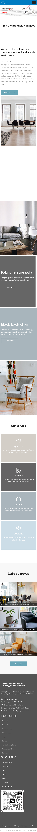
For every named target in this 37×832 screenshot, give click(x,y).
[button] (34, 2)
